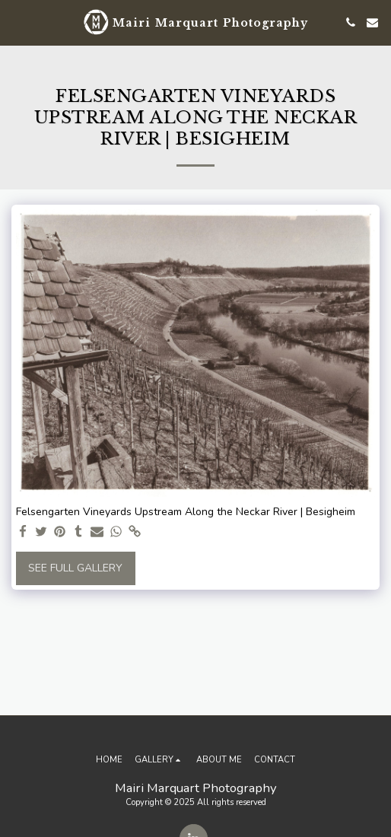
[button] (17, 21)
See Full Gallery (75, 568)
